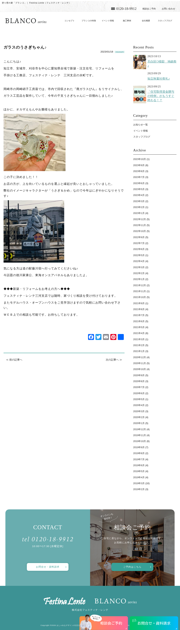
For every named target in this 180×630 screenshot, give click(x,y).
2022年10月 (139, 231)
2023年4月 (139, 195)
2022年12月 (139, 219)
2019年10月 (139, 441)
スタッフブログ (165, 20)
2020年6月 (139, 393)
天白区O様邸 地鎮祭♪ (161, 63)
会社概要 (146, 20)
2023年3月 (139, 201)
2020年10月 (139, 369)
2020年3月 (139, 411)
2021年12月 (139, 285)
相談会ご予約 (149, 8)
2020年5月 (139, 399)
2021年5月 (139, 327)
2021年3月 (139, 339)
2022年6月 (139, 249)
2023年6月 (139, 183)
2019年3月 (139, 483)
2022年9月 (139, 237)
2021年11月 (139, 291)
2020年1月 (139, 423)
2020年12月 (139, 357)
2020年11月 (139, 363)
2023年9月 (139, 165)
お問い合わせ (168, 8)
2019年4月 (139, 477)
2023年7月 (139, 177)
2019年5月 (139, 471)
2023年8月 (139, 171)
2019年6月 (139, 465)
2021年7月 (139, 315)
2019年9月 (139, 447)
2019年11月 (139, 435)
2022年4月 (139, 261)
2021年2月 (139, 345)
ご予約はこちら (132, 566)
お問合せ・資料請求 (47, 566)
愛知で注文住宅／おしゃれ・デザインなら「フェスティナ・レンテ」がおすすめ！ (25, 21)
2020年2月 (139, 417)
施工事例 (127, 20)
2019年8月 (139, 453)
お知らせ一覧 (140, 124)
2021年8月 (139, 309)
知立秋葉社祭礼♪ (158, 78)
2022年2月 (139, 273)
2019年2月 (139, 489)
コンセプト (69, 20)
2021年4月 (139, 333)
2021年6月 (139, 321)
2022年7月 (139, 243)
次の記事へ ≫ (114, 359)
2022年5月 (139, 255)
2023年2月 (139, 207)
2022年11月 (139, 225)
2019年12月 (139, 429)
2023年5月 (139, 189)
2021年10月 (139, 297)
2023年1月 (139, 213)
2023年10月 (139, 159)
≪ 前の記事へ (14, 359)
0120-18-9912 (126, 9)
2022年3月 (139, 267)
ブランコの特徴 (89, 20)
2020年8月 (139, 381)
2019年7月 (139, 459)
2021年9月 (139, 303)
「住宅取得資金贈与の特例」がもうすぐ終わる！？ (160, 96)
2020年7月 (139, 387)
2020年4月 (139, 405)
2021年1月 (139, 351)
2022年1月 (139, 279)
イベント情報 (108, 20)
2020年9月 (139, 375)
